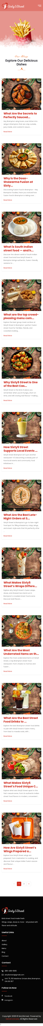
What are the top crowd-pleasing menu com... (21, 316)
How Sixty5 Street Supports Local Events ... (20, 449)
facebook (7, 996)
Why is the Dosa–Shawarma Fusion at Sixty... (18, 181)
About (4, 940)
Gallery (4, 944)
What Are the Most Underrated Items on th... (21, 652)
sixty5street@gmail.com (14, 975)
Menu (4, 948)
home (18, 30)
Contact (5, 956)
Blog (3, 952)
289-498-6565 (11, 971)
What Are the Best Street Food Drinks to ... (21, 719)
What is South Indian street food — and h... (19, 248)
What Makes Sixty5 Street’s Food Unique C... (21, 784)
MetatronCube (12, 1019)
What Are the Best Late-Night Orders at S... (20, 516)
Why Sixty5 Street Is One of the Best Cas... (21, 384)
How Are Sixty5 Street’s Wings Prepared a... (20, 849)
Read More (8, 131)
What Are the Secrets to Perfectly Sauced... (20, 115)
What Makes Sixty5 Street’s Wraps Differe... (20, 584)
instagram (7, 1000)
